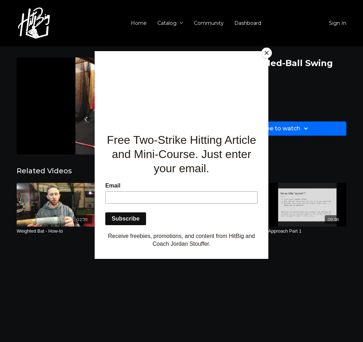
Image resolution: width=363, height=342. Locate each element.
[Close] (266, 53)
